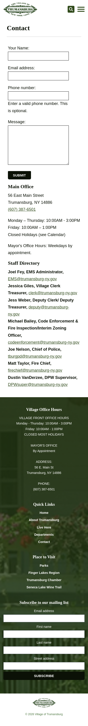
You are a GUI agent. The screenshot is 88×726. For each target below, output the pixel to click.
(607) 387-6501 (22, 209)
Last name (44, 642)
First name (43, 627)
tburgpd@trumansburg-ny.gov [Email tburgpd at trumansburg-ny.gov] (35, 356)
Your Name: (18, 48)
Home (44, 513)
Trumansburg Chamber (43, 580)
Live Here (44, 527)
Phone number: (22, 88)
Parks (44, 565)
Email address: (21, 68)
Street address (44, 658)
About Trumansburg (44, 520)
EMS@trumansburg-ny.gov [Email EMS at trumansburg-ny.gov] (32, 279)
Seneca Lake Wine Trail (44, 587)
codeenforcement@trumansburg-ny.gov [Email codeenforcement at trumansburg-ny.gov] (43, 342)
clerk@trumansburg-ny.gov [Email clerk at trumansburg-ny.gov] (53, 293)
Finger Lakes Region (44, 573)
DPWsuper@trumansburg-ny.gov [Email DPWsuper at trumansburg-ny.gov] (38, 384)
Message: (17, 122)
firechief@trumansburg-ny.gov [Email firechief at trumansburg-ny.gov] (35, 370)
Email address (44, 611)
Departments (44, 534)
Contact (44, 542)
